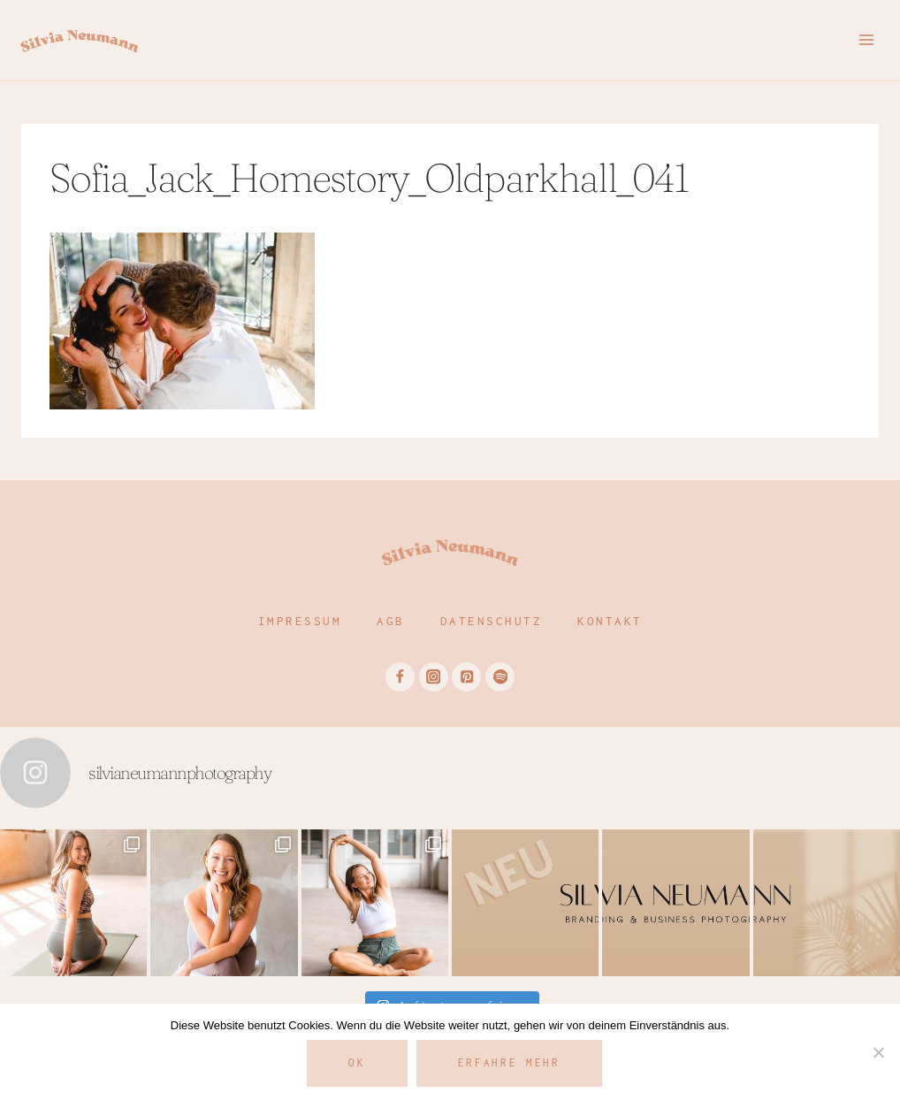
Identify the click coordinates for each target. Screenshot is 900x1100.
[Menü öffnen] (866, 39)
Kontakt (610, 621)
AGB (391, 621)
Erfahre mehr (509, 1062)
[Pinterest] (466, 676)
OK (356, 1062)
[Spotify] (500, 676)
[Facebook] (400, 676)
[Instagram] (433, 676)
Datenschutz (491, 621)
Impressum (300, 621)
